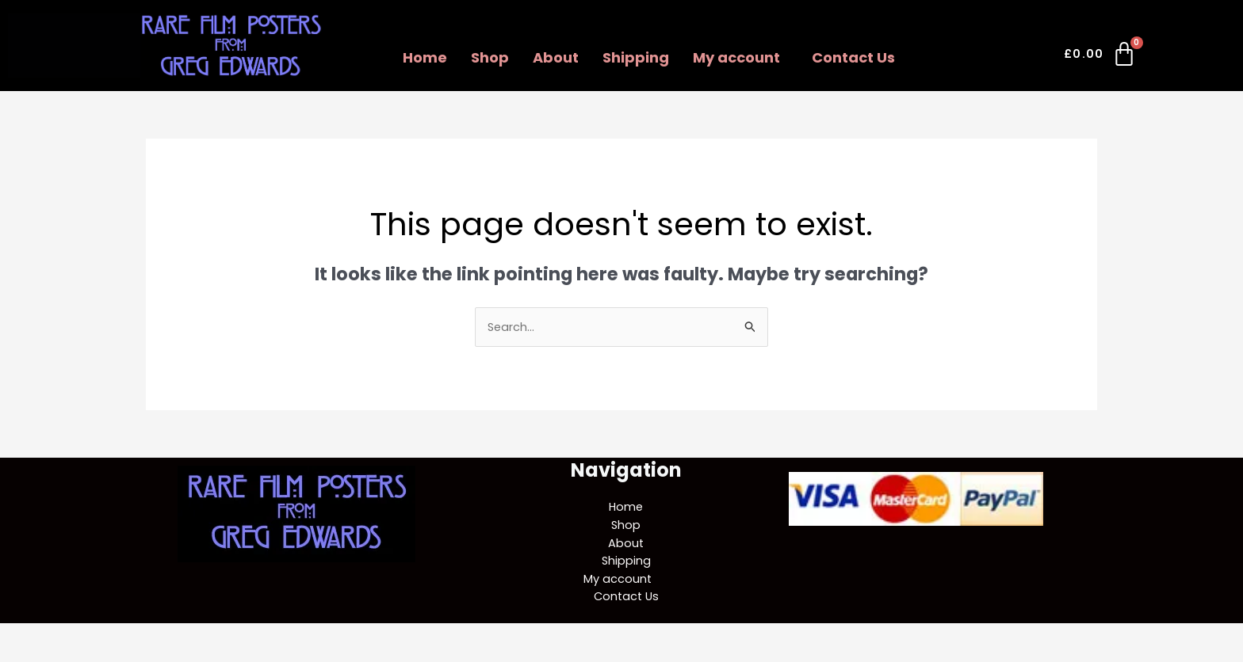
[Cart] (1100, 57)
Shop (490, 57)
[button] (740, 58)
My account (736, 57)
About (556, 57)
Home (425, 57)
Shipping (635, 57)
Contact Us (853, 57)
